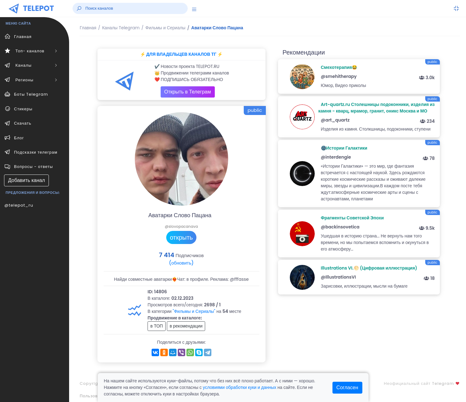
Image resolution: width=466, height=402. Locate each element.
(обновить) (181, 263)
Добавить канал (26, 180)
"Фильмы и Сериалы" (194, 311)
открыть (181, 237)
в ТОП (156, 326)
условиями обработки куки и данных (239, 387)
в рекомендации (186, 326)
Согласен (347, 387)
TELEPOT (38, 8)
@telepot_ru (18, 205)
